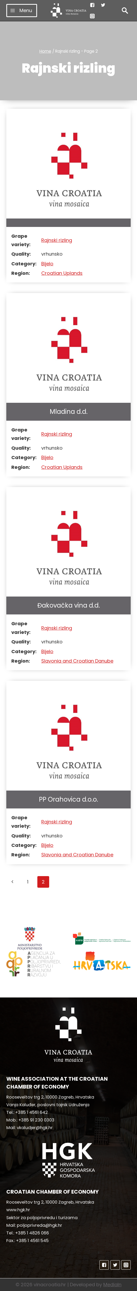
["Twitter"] (103, 5)
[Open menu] (21, 10)
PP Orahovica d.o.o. (68, 799)
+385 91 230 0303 (36, 1120)
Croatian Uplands (62, 273)
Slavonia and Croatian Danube (77, 661)
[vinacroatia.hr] (68, 10)
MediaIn (112, 1284)
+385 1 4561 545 (32, 1241)
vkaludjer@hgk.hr (35, 1128)
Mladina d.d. (69, 411)
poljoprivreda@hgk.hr (39, 1225)
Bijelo (47, 263)
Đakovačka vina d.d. (68, 605)
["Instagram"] (92, 16)
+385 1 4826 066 (32, 1233)
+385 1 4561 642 (31, 1112)
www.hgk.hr (18, 1210)
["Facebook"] (92, 5)
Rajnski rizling (56, 240)
